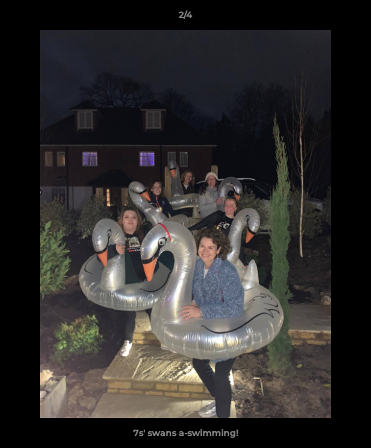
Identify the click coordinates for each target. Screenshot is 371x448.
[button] (356, 18)
